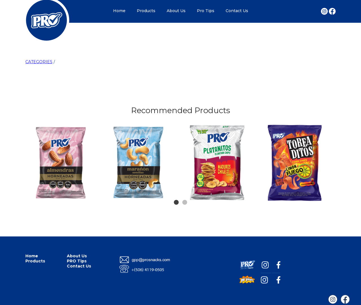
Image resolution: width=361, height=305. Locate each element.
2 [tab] (185, 194)
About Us (176, 10)
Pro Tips (205, 10)
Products (146, 10)
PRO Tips (77, 261)
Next (325, 135)
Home (119, 10)
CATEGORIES (38, 61)
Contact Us (237, 10)
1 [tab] (176, 194)
